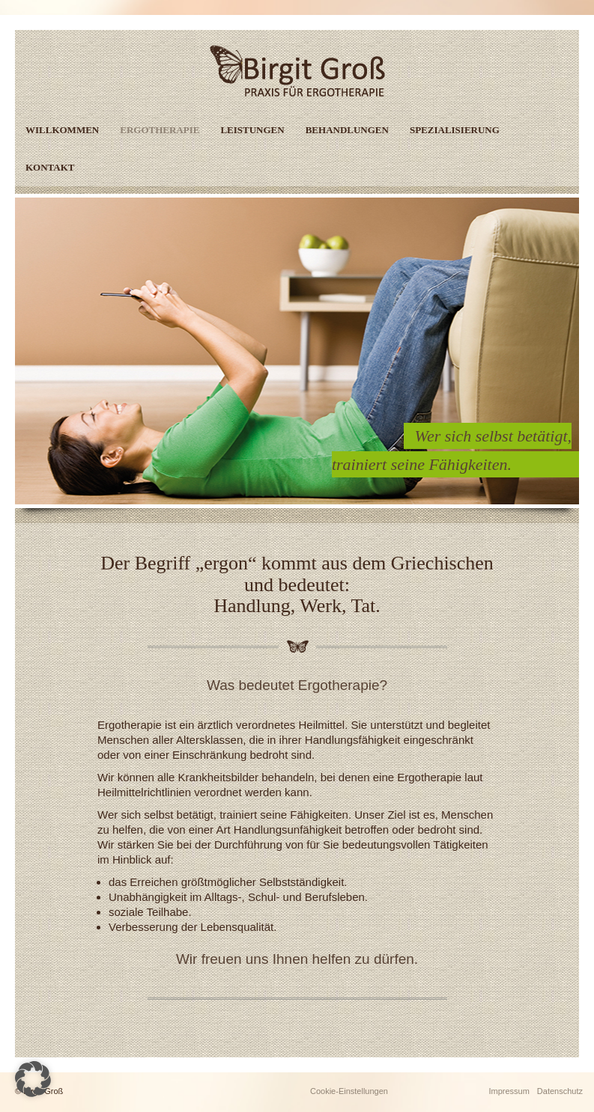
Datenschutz (560, 1091)
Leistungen (252, 129)
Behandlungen (347, 129)
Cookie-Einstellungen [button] (349, 1091)
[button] (33, 1079)
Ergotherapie (159, 129)
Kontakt (50, 167)
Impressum (508, 1091)
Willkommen (62, 129)
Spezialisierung (455, 129)
